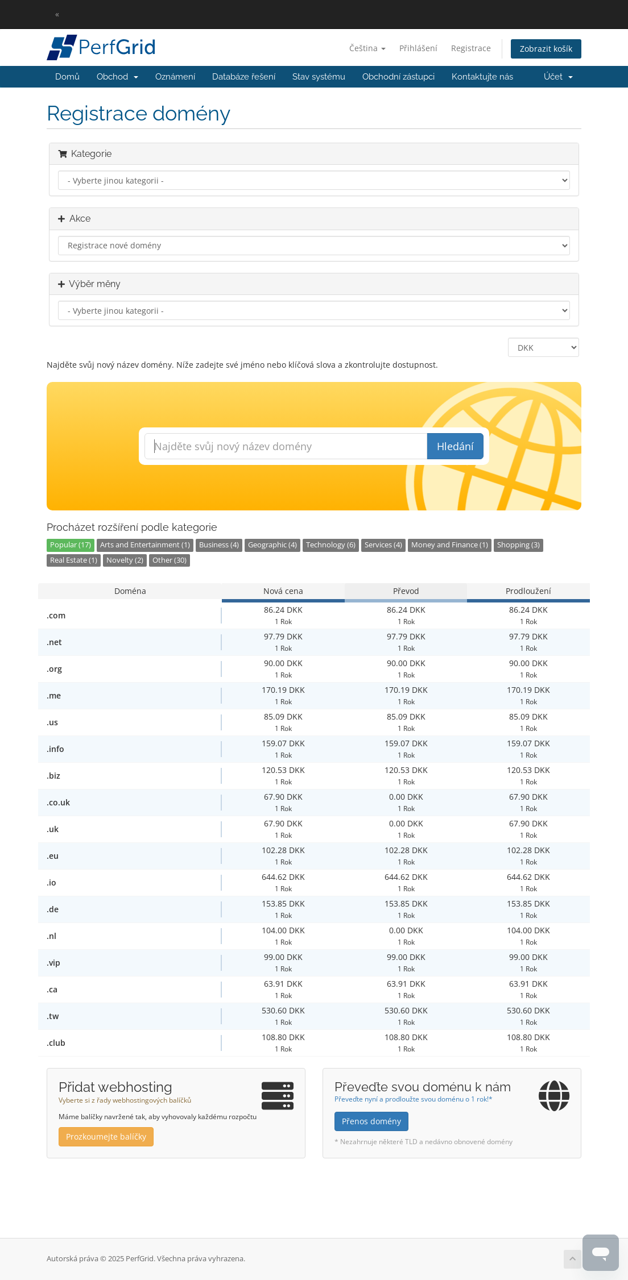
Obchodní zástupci (398, 77)
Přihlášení (418, 48)
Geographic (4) (272, 545)
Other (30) (169, 560)
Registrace (471, 48)
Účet (558, 77)
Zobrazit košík (546, 48)
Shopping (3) (518, 545)
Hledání (455, 446)
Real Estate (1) (73, 560)
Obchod (117, 77)
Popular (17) (70, 545)
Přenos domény (371, 1121)
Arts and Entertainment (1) (145, 545)
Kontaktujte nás (482, 77)
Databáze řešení (243, 77)
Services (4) (383, 545)
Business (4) (219, 545)
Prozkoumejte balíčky (106, 1136)
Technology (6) (331, 545)
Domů (67, 77)
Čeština (367, 48)
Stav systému (318, 77)
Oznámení (175, 77)
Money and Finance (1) (449, 545)
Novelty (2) (124, 560)
